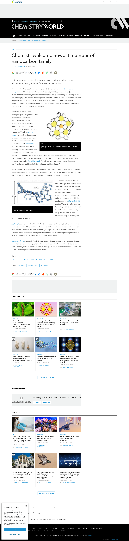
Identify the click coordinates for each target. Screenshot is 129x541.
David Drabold (74, 201)
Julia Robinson (21, 331)
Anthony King (68, 330)
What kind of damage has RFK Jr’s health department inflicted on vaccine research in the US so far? (22, 439)
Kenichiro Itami (34, 161)
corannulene (30, 144)
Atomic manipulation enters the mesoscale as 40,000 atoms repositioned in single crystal (69, 359)
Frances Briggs (45, 331)
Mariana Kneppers (41, 446)
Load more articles (46, 377)
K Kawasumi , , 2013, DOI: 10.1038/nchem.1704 (33, 260)
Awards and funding (68, 528)
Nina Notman (44, 365)
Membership (113, 2)
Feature (15, 354)
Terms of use (42, 519)
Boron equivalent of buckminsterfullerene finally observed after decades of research (46, 323)
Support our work (96, 528)
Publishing (98, 2)
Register (24, 21)
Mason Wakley (68, 445)
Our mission (31, 528)
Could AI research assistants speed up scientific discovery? (69, 438)
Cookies (33, 519)
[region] (14, 521)
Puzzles (44, 40)
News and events (43, 528)
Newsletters (22, 40)
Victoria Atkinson (17, 366)
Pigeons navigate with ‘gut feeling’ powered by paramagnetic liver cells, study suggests (45, 475)
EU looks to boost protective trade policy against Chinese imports (70, 322)
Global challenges (82, 528)
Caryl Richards (19, 66)
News (13, 49)
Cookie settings (15, 534)
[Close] (26, 506)
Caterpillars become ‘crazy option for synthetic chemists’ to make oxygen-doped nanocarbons (22, 323)
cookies (90, 535)
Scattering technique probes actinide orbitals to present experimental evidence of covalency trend (70, 475)
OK (15, 529)
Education (106, 2)
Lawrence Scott (18, 241)
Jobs (29, 40)
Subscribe (33, 21)
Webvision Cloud (113, 539)
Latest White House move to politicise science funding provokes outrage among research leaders (22, 475)
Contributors (44, 507)
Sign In (16, 21)
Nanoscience (45, 265)
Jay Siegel (15, 224)
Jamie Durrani (68, 367)
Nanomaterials (32, 265)
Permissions (62, 519)
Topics (30, 507)
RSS (52, 507)
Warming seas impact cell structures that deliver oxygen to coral (45, 438)
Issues (36, 507)
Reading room (36, 40)
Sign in (37, 402)
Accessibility (52, 519)
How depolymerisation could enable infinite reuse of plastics (46, 358)
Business (63, 318)
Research (16, 318)
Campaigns (55, 528)
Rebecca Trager (21, 447)
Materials (21, 265)
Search (61, 21)
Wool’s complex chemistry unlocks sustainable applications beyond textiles (22, 358)
